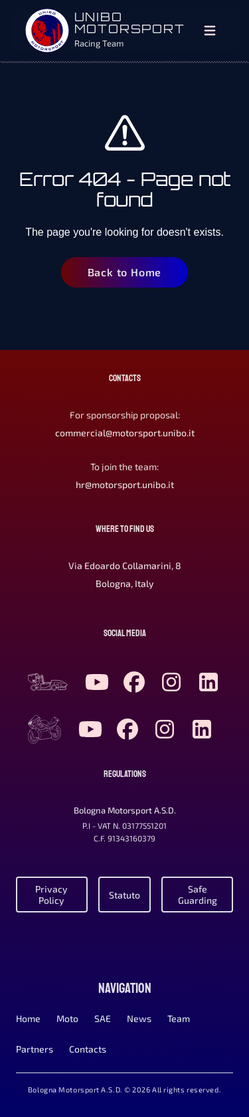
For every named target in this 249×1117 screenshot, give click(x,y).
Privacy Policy (51, 894)
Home (28, 1018)
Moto (67, 1018)
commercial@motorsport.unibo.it (125, 432)
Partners (34, 1049)
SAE (102, 1018)
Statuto (124, 895)
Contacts (87, 1049)
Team (178, 1018)
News (139, 1018)
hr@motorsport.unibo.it (125, 484)
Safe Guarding (197, 894)
